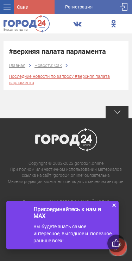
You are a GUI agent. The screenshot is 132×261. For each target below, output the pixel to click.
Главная (17, 65)
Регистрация (79, 7)
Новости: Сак (48, 65)
